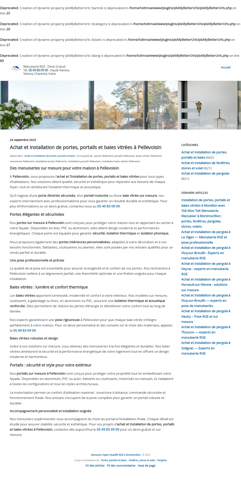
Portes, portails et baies (113, 460)
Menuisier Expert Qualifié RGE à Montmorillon (115, 454)
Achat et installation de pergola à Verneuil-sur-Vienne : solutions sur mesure (205, 284)
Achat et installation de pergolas (205, 173)
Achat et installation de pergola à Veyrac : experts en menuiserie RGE (205, 268)
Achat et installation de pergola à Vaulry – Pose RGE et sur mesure (205, 316)
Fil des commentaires (121, 465)
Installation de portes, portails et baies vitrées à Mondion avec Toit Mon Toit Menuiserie (205, 205)
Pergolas (162, 460)
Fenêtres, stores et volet (142, 460)
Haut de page (146, 465)
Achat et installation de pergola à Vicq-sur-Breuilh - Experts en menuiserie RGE (205, 252)
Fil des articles (95, 465)
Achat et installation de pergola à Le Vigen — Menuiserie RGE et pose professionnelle (205, 237)
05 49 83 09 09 (38, 70)
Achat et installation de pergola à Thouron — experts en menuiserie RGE (205, 332)
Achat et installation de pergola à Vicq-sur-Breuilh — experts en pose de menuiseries (205, 300)
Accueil (225, 67)
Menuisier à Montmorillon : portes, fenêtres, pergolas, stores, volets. (201, 221)
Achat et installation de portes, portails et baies (49, 155)
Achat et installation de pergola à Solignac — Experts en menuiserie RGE (205, 347)
